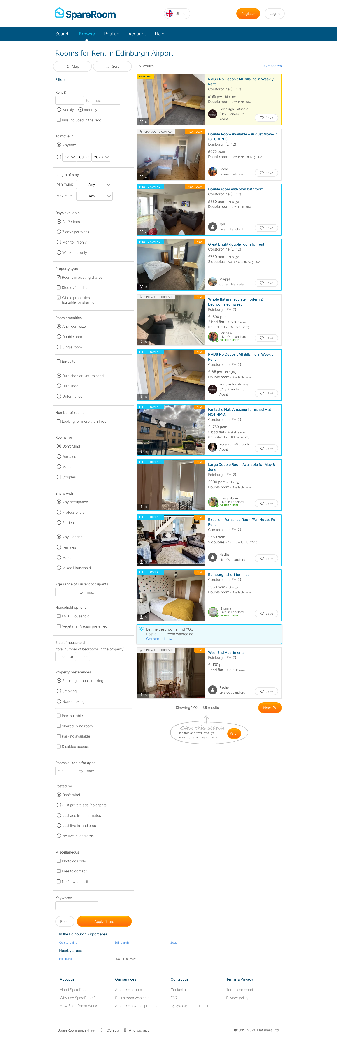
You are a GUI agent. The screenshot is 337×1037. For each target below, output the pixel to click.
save (234, 733)
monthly (90, 109)
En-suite (68, 361)
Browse (87, 34)
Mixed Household (76, 568)
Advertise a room (128, 989)
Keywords (63, 898)
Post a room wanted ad (133, 997)
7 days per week (75, 232)
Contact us (179, 989)
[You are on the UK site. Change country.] (177, 13)
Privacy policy (237, 997)
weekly (68, 109)
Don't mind (71, 795)
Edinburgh (121, 942)
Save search (271, 66)
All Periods (71, 221)
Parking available (76, 736)
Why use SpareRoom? (77, 997)
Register (248, 13)
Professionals (73, 512)
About (74, 989)
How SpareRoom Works (79, 1005)
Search (62, 34)
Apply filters (104, 921)
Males (67, 466)
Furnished (70, 386)
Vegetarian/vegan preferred (84, 626)
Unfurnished (72, 396)
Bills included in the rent (81, 120)
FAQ (174, 997)
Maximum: (65, 196)
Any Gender (72, 537)
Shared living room (77, 726)
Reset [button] (65, 921)
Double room (72, 336)
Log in (275, 13)
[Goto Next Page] (270, 707)
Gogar (174, 942)
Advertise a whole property (136, 1005)
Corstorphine (68, 942)
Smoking (69, 691)
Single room (72, 347)
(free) (77, 1030)
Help (159, 34)
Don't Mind (71, 446)
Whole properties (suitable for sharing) (78, 299)
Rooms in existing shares (82, 277)
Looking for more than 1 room (85, 421)
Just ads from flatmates (81, 815)
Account (137, 34)
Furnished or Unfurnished (83, 376)
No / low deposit (75, 881)
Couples (69, 477)
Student (68, 522)
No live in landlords (78, 836)
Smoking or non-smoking (82, 680)
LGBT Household (75, 616)
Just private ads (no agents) (85, 805)
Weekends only (74, 252)
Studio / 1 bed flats (76, 287)
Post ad (111, 34)
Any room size (74, 326)
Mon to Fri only (74, 242)
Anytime (69, 145)
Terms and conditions (243, 989)
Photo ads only (74, 861)
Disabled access (75, 746)
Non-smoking (73, 701)
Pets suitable (72, 715)
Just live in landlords (79, 825)
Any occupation (75, 502)
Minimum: (65, 184)
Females (69, 456)
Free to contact (74, 871)
